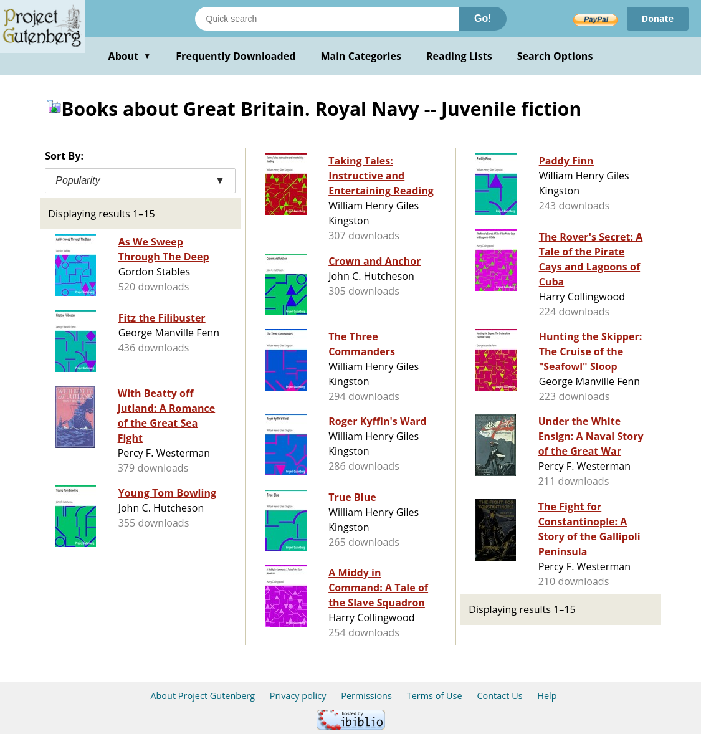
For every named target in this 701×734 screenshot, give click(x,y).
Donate (658, 18)
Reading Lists (459, 56)
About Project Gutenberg (202, 696)
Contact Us (499, 696)
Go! (483, 18)
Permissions (366, 696)
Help (546, 696)
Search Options (555, 56)
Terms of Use (434, 696)
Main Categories (360, 56)
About (129, 56)
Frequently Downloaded (235, 56)
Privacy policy (298, 696)
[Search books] (327, 19)
